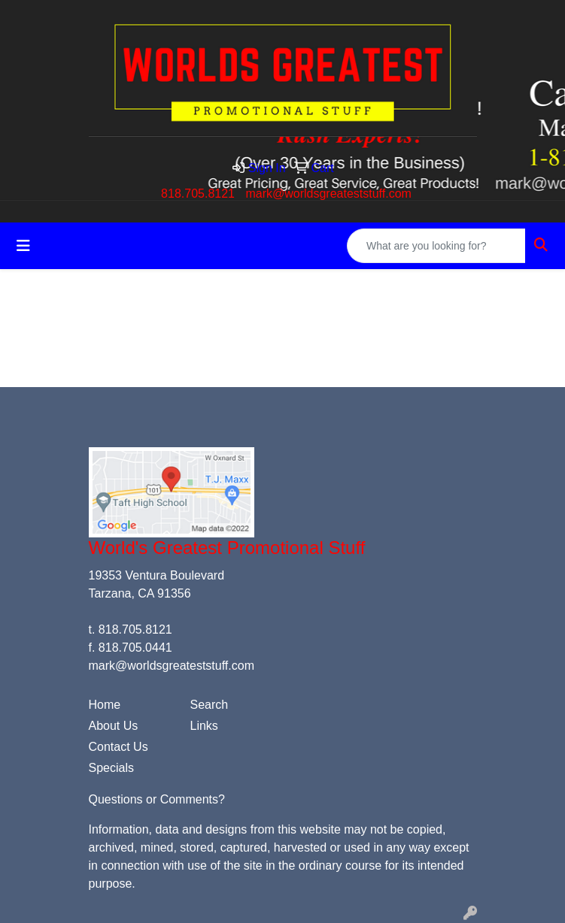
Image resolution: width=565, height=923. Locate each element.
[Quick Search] (436, 245)
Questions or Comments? (157, 799)
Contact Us (118, 746)
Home (105, 704)
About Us (113, 725)
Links (204, 725)
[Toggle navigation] (23, 245)
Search (209, 704)
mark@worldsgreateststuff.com (328, 193)
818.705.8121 (198, 193)
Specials (111, 767)
